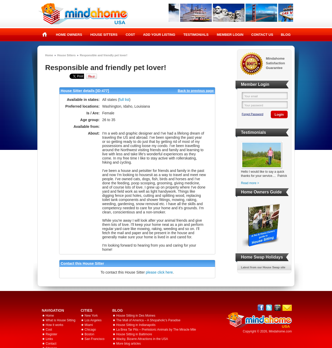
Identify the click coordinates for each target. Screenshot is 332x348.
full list (124, 100)
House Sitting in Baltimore (134, 334)
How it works (54, 325)
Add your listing (159, 35)
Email (287, 308)
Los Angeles (93, 320)
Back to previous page (196, 91)
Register (51, 334)
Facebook (261, 307)
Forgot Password (252, 114)
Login (279, 114)
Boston (89, 334)
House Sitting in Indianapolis (135, 325)
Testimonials (196, 35)
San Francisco (95, 339)
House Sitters (103, 35)
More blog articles (128, 343)
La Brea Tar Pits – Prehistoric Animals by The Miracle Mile (156, 329)
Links (49, 339)
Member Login (230, 35)
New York (91, 315)
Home (45, 34)
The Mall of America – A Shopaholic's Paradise (148, 320)
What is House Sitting (60, 320)
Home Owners (69, 35)
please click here (159, 272)
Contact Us (262, 35)
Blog (286, 35)
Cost (130, 35)
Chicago (90, 329)
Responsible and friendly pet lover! (103, 55)
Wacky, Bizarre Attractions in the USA (142, 339)
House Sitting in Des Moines (135, 315)
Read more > (250, 183)
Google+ (277, 307)
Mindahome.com (280, 331)
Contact (51, 343)
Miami (89, 325)
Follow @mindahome (269, 307)
